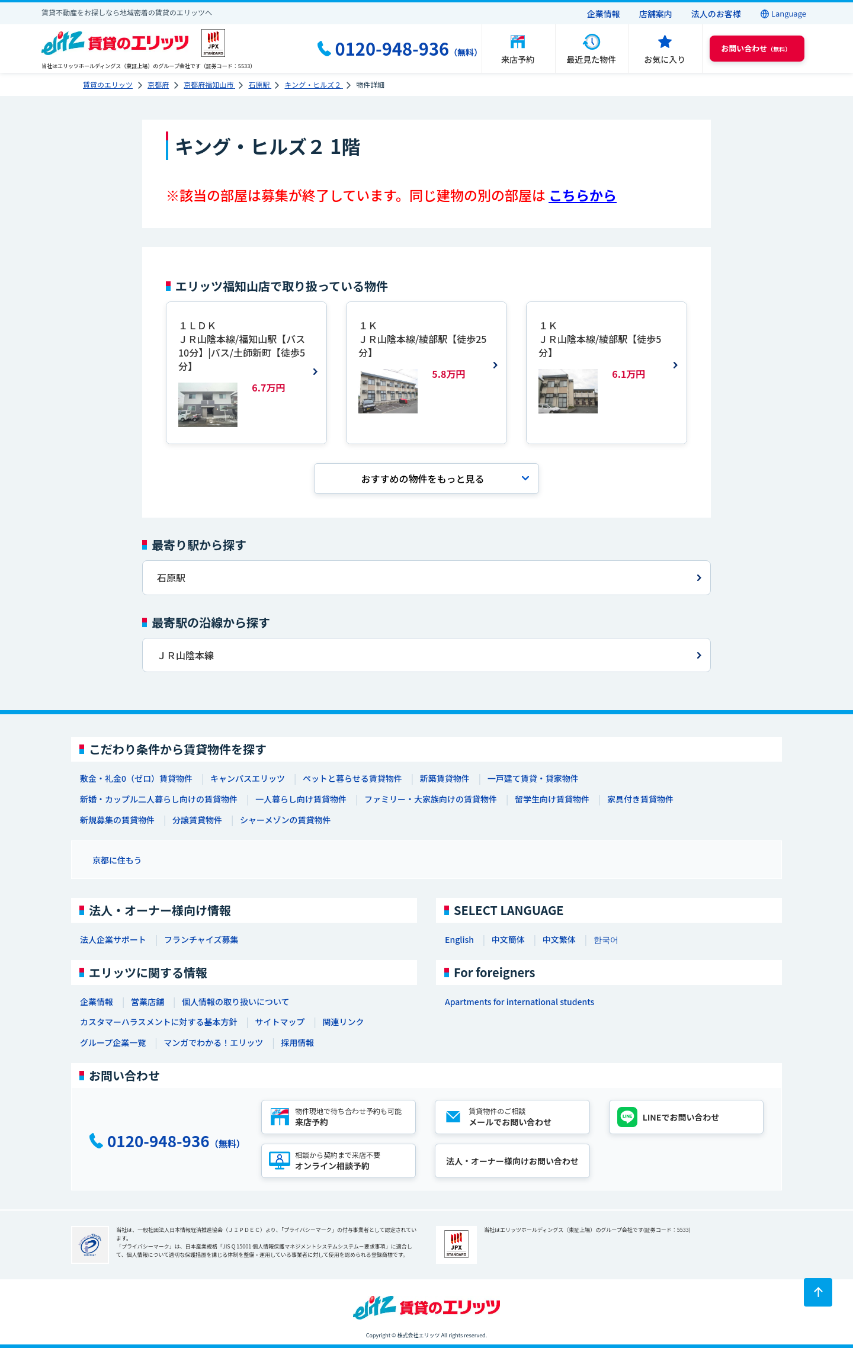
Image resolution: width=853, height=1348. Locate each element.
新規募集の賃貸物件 (117, 820)
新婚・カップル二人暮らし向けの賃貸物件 (159, 799)
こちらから (583, 195)
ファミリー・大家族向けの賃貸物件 (430, 799)
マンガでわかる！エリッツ (213, 1042)
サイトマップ (279, 1022)
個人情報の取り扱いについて (236, 1001)
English (459, 939)
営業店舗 (147, 1001)
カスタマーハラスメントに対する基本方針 (158, 1022)
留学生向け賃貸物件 (552, 799)
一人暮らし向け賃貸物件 (301, 799)
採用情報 (297, 1042)
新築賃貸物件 (445, 778)
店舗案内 (655, 14)
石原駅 (171, 577)
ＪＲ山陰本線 (185, 655)
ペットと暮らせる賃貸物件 (352, 778)
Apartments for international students (519, 1001)
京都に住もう (117, 860)
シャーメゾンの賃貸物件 (285, 820)
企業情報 (603, 14)
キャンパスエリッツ (247, 778)
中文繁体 (559, 939)
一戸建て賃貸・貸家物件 (533, 778)
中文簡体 (508, 939)
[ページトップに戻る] (818, 1292)
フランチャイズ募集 (201, 939)
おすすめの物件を (422, 478)
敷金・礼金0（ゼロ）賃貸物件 (136, 778)
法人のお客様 (716, 14)
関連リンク (343, 1022)
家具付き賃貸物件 (640, 799)
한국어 (606, 939)
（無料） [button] (756, 48)
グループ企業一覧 (113, 1042)
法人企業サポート (113, 939)
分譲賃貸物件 (197, 820)
